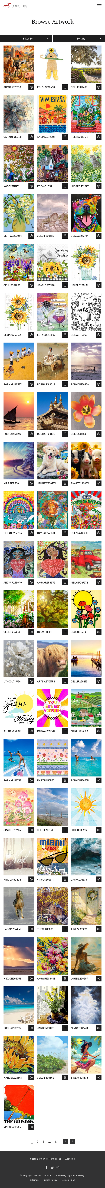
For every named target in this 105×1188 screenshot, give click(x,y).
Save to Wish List (31, 87)
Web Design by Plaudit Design (70, 1175)
